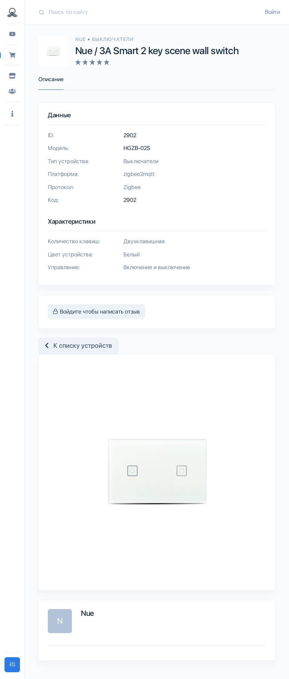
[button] (12, 114)
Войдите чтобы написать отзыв (96, 311)
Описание (51, 79)
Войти (272, 12)
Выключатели (112, 39)
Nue (81, 39)
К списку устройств (78, 345)
